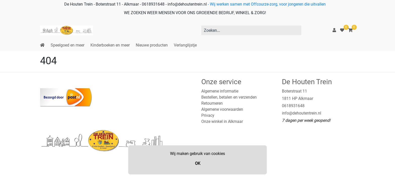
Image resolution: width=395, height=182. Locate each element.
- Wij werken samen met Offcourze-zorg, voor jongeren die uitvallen (266, 4)
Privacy (207, 115)
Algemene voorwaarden (222, 109)
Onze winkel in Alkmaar (222, 121)
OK (197, 163)
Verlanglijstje (185, 45)
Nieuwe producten (152, 45)
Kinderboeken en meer (110, 45)
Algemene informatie (219, 91)
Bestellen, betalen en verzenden (229, 97)
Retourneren (212, 103)
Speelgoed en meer (67, 45)
